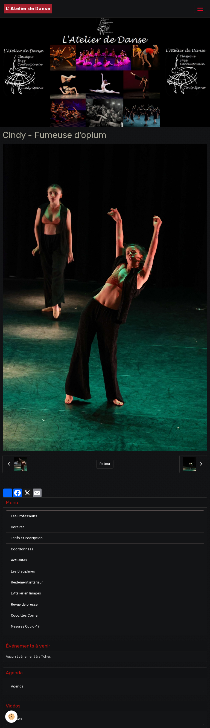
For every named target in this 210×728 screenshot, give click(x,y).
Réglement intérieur (27, 582)
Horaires (18, 527)
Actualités (19, 560)
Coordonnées (22, 549)
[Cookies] (11, 716)
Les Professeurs (24, 516)
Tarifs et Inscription (27, 538)
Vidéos (16, 719)
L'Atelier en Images (26, 593)
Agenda (17, 686)
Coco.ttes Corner (25, 615)
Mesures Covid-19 (25, 626)
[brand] (28, 8)
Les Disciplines (23, 571)
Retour (105, 464)
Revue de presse (24, 604)
